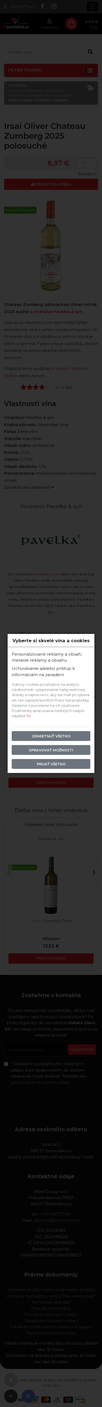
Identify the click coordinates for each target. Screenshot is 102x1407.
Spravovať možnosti (51, 750)
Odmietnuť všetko (51, 736)
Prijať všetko (51, 764)
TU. (29, 716)
